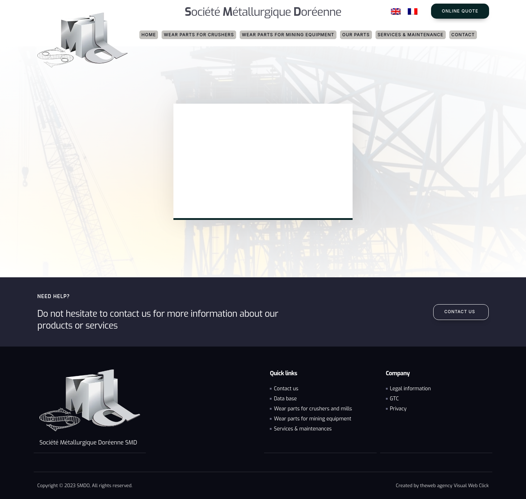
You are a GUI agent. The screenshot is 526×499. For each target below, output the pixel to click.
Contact (463, 34)
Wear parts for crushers (199, 34)
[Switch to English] (395, 11)
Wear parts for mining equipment (288, 34)
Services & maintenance (411, 34)
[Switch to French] (412, 11)
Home (149, 34)
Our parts (356, 34)
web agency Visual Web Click (458, 485)
